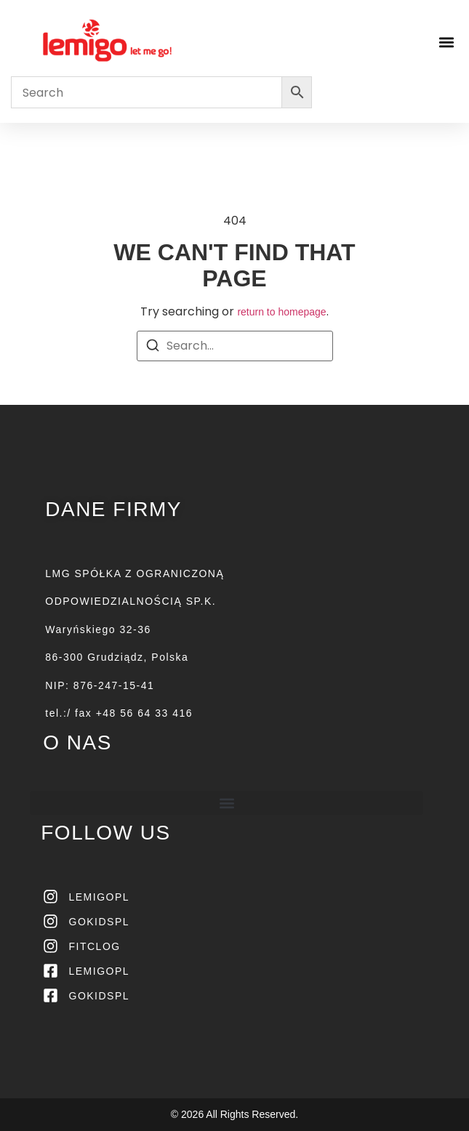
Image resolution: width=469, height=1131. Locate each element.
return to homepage (281, 312)
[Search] (153, 347)
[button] (446, 42)
